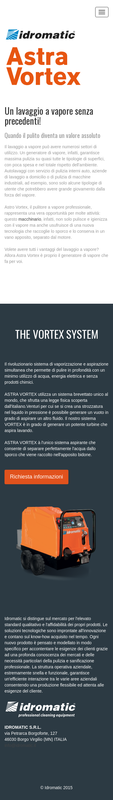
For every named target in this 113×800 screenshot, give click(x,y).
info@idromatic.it (20, 745)
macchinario (29, 219)
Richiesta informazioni (36, 477)
